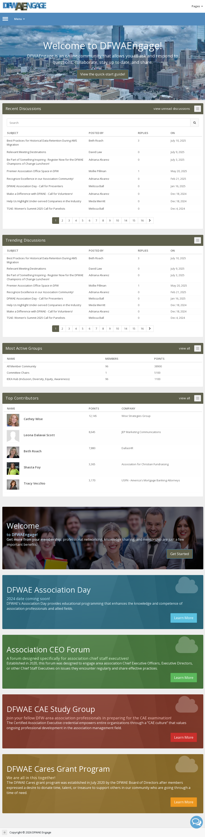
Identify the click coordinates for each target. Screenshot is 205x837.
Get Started (179, 553)
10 (117, 220)
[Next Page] (150, 220)
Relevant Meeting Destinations (26, 152)
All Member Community (21, 366)
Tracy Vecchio (34, 483)
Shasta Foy (32, 467)
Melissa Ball (96, 186)
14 (125, 220)
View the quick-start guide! (102, 74)
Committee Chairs (18, 373)
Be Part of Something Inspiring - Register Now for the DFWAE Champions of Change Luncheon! (45, 162)
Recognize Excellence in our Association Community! (40, 179)
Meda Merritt (97, 201)
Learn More (183, 617)
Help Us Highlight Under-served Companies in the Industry (44, 201)
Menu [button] (19, 19)
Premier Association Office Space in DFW (33, 171)
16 (142, 220)
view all (184, 348)
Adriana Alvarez (99, 160)
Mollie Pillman (97, 171)
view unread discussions (172, 108)
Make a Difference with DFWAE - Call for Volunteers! (40, 194)
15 (133, 220)
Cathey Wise (33, 419)
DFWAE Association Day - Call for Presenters (35, 186)
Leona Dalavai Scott (39, 435)
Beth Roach (96, 140)
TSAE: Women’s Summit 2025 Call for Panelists (36, 208)
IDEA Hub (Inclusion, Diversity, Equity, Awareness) (38, 379)
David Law (95, 152)
